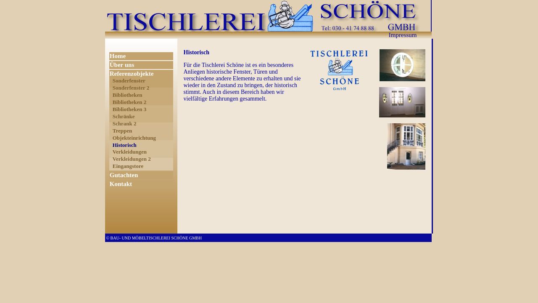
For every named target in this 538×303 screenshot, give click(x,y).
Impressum (403, 35)
